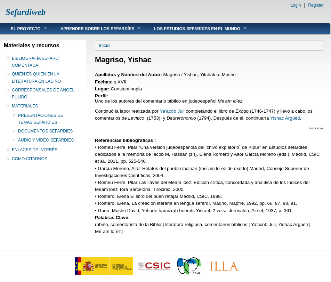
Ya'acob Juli (173, 111)
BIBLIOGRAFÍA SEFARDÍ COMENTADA (35, 62)
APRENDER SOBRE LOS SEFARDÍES (95, 28)
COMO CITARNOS (29, 158)
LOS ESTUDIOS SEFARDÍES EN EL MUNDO (195, 28)
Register (316, 5)
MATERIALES (25, 106)
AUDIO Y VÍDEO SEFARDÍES (46, 140)
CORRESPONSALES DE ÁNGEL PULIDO (43, 93)
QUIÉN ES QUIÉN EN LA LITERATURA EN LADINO (36, 77)
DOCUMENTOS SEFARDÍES (45, 131)
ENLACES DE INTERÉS (34, 149)
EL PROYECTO (23, 28)
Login (296, 5)
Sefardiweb (26, 12)
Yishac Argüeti (285, 118)
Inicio (104, 45)
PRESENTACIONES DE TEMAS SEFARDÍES (40, 119)
